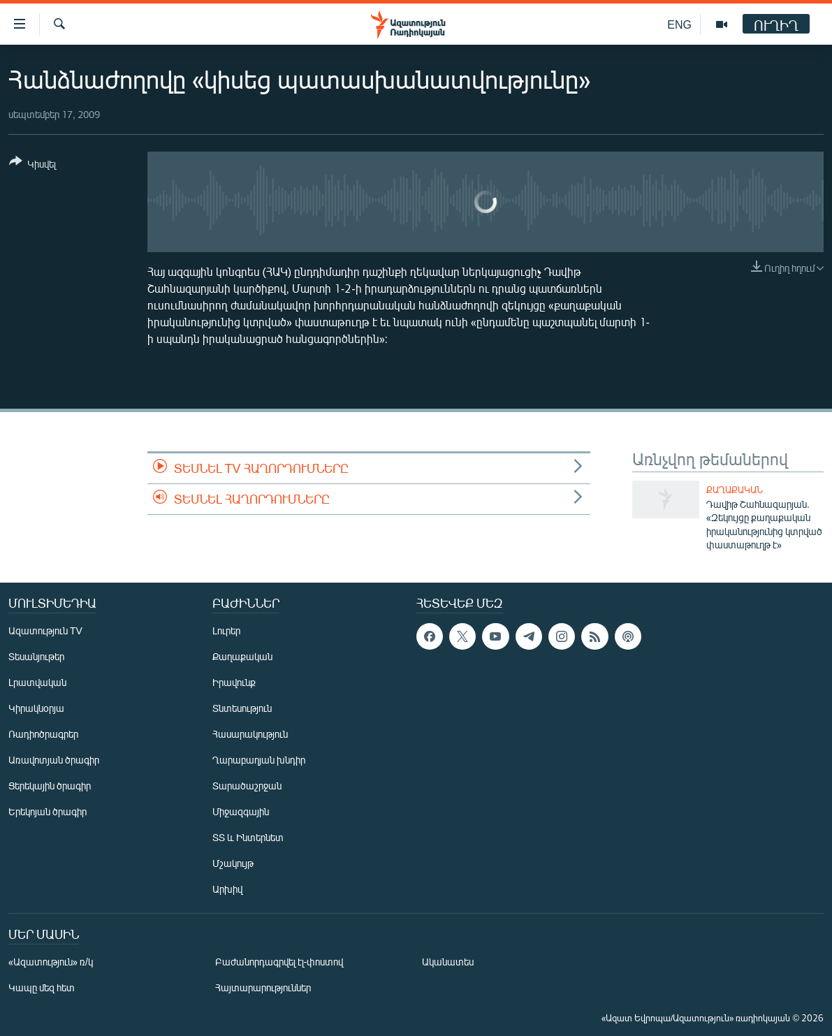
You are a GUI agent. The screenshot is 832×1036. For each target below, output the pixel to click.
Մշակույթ (233, 863)
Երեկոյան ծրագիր (47, 811)
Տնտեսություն (242, 708)
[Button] (32, 165)
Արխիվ (227, 889)
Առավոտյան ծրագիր (53, 760)
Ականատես (448, 962)
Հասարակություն (250, 734)
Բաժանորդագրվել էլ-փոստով (279, 962)
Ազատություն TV (45, 630)
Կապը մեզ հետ (41, 987)
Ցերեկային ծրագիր (49, 785)
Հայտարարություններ (263, 987)
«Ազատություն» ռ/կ (50, 962)
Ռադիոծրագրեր (43, 734)
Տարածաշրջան (247, 785)
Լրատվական (37, 682)
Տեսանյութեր (36, 656)
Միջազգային (240, 811)
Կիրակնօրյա (36, 708)
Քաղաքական (734, 489)
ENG (679, 24)
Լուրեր (226, 630)
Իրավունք (234, 682)
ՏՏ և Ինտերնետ (248, 837)
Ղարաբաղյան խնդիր (258, 760)
